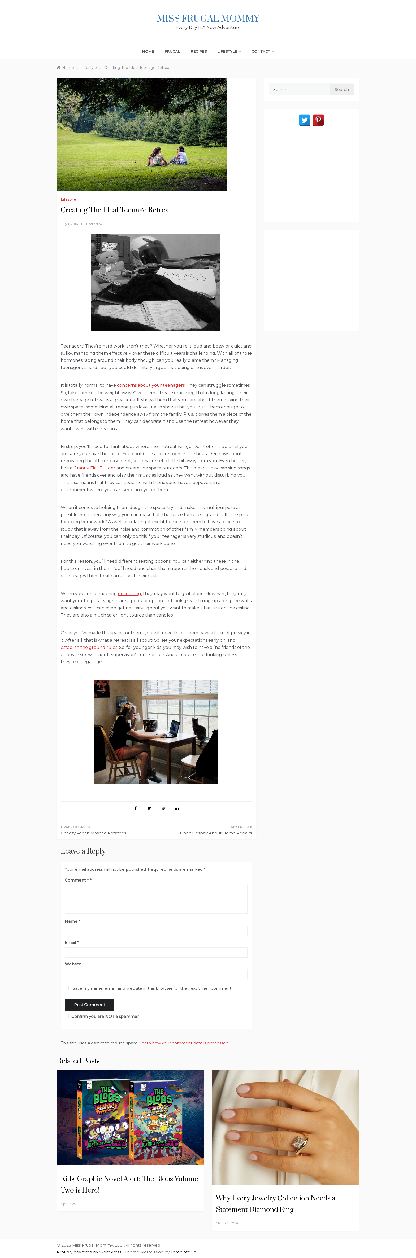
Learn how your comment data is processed (183, 1042)
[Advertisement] (311, 173)
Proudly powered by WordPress (89, 1252)
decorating (129, 593)
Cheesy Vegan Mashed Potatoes (93, 832)
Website (73, 963)
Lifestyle (229, 51)
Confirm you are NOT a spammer (102, 1016)
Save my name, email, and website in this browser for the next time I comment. (152, 988)
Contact (263, 51)
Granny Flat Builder (94, 467)
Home (148, 51)
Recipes (199, 51)
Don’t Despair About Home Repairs (216, 832)
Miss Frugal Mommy (208, 19)
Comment (77, 880)
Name (72, 921)
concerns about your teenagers (151, 385)
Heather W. (94, 224)
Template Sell (184, 1252)
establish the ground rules (89, 647)
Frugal (172, 51)
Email (72, 942)
